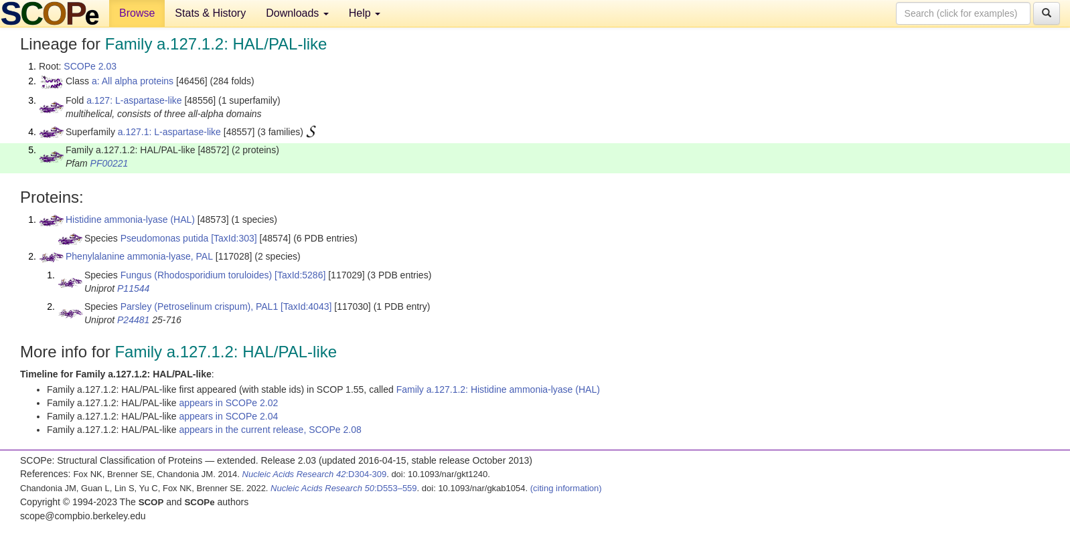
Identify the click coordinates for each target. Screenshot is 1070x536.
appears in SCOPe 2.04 (228, 416)
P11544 (133, 288)
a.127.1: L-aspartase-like (169, 131)
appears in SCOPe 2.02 (228, 402)
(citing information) (566, 488)
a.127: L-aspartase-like (133, 100)
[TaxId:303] (234, 238)
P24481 (133, 320)
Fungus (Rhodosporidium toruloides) (196, 275)
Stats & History (210, 13)
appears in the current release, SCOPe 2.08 (270, 429)
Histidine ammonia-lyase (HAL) (130, 219)
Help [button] (364, 13)
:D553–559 (344, 488)
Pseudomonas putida (165, 238)
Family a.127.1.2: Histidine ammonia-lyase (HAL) (498, 389)
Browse (137, 13)
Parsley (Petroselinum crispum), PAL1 (199, 306)
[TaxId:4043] (306, 306)
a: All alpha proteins (132, 81)
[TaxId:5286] (300, 275)
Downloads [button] (297, 13)
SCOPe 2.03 (90, 66)
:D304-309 (314, 474)
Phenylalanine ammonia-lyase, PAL (139, 256)
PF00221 (109, 163)
